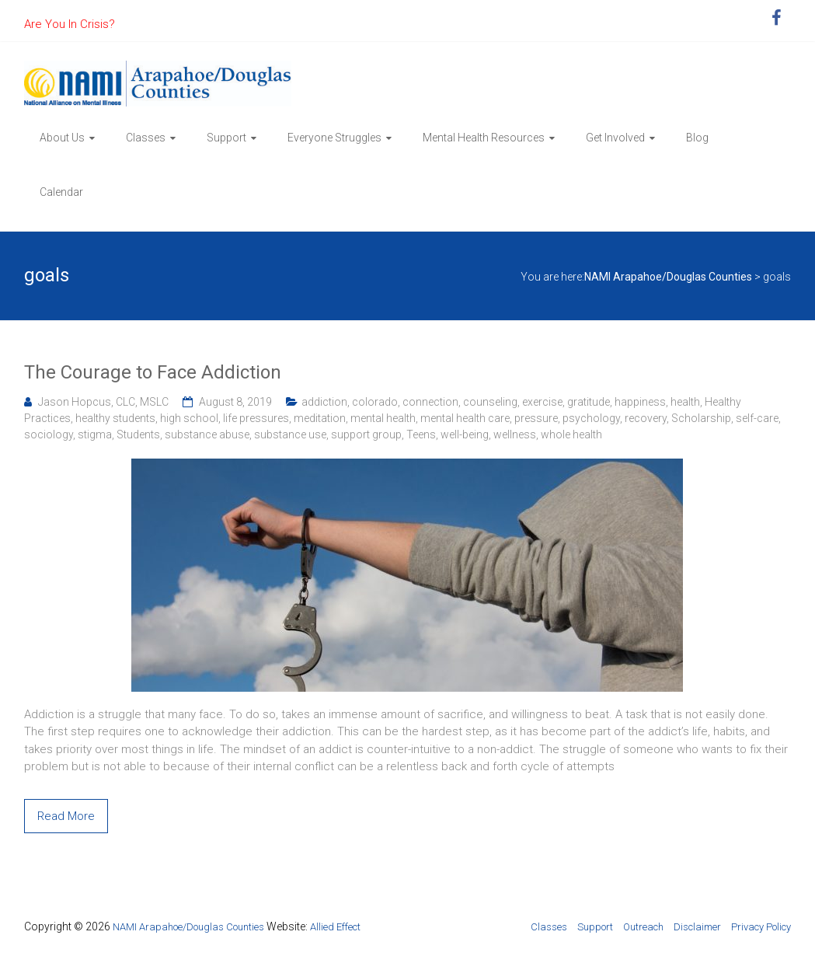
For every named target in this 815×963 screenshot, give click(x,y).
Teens (421, 434)
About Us (62, 137)
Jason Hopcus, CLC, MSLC (103, 402)
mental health (383, 418)
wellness (514, 434)
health (685, 402)
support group (366, 434)
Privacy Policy (761, 927)
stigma (95, 434)
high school (189, 418)
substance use (290, 434)
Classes (145, 137)
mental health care (465, 418)
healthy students (115, 418)
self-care (757, 418)
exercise (542, 402)
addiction (324, 402)
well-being (465, 434)
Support (226, 137)
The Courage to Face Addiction (152, 372)
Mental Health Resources (484, 137)
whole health (571, 434)
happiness (640, 402)
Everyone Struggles (334, 137)
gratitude (588, 402)
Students (138, 434)
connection (430, 402)
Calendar (61, 192)
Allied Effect (335, 927)
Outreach (643, 927)
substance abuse (207, 434)
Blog (697, 137)
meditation (320, 418)
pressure (536, 418)
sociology (48, 434)
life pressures (256, 418)
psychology (591, 418)
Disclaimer (697, 927)
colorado (375, 402)
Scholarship (701, 418)
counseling (490, 402)
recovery (646, 418)
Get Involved (615, 137)
